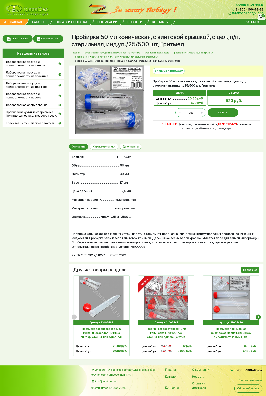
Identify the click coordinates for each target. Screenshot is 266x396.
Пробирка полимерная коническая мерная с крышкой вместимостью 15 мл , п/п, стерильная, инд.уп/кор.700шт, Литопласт (231, 333)
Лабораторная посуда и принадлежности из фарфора (27, 84)
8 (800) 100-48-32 (247, 9)
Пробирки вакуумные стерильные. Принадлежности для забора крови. (31, 113)
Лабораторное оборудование (27, 105)
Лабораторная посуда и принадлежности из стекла (25, 63)
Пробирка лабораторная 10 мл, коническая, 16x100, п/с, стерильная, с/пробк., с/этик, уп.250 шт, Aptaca (166, 333)
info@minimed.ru (106, 381)
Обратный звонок (248, 388)
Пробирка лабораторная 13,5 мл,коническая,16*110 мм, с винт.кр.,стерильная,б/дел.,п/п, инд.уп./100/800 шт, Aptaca (101, 333)
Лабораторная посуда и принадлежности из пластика (27, 74)
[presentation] (74, 317)
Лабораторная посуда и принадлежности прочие (23, 95)
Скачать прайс (17, 39)
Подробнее (250, 269)
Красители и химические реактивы (30, 123)
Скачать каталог (48, 39)
